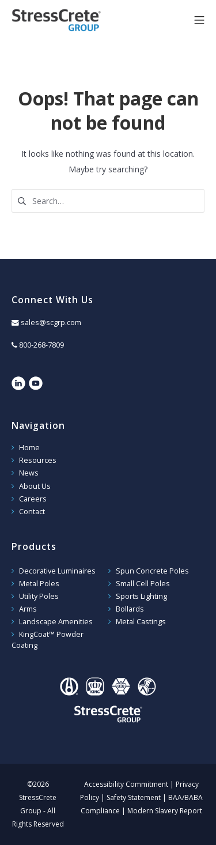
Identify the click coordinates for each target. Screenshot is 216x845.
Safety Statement (134, 797)
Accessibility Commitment (126, 784)
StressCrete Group (75, 20)
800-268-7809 (41, 345)
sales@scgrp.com (51, 322)
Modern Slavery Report (164, 811)
